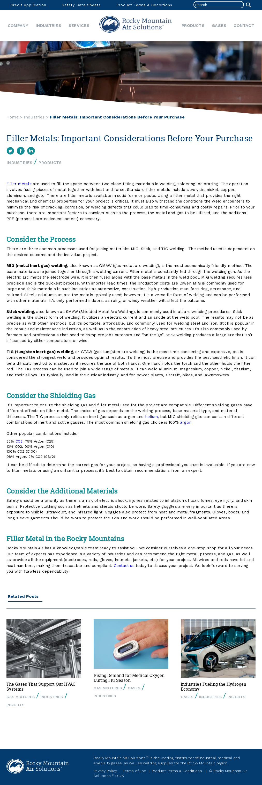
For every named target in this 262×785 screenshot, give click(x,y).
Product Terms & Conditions (144, 5)
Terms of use (134, 771)
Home (135, 26)
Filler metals (19, 184)
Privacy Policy (105, 771)
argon (185, 422)
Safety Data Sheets (81, 5)
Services (79, 25)
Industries (48, 25)
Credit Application (28, 5)
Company (18, 25)
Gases (219, 25)
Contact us (124, 565)
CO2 (19, 441)
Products (193, 25)
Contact (244, 25)
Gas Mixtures (20, 697)
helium (151, 416)
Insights (15, 705)
